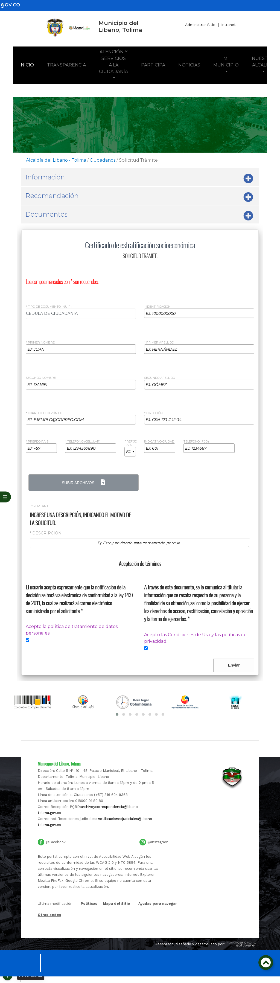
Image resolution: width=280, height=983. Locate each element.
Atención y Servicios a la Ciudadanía (113, 61)
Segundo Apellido (159, 378)
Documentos (139, 215)
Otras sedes (49, 915)
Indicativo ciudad (159, 441)
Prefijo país (130, 443)
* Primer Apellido (159, 342)
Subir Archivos (83, 482)
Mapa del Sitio (116, 903)
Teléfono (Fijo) (196, 441)
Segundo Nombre (41, 378)
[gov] (13, 5)
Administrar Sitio (200, 24)
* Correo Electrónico (44, 413)
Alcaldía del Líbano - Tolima (56, 160)
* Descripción (46, 533)
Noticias (189, 65)
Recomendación (139, 197)
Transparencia (66, 65)
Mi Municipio (226, 62)
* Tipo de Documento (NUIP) (49, 307)
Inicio (29, 65)
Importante (40, 506)
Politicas (89, 903)
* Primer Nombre (40, 342)
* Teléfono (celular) (82, 441)
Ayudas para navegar (157, 903)
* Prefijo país (37, 441)
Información (139, 178)
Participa (153, 65)
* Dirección (153, 413)
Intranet (228, 24)
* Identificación (157, 307)
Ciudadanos (102, 160)
